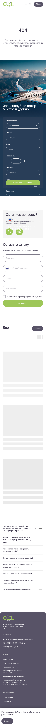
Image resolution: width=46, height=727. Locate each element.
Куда (8, 144)
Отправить (22, 303)
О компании (8, 697)
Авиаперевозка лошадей (13, 676)
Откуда (9, 132)
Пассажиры (10, 156)
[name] (23, 258)
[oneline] (23, 288)
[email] (23, 278)
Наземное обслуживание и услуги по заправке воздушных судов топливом (15, 682)
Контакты (7, 701)
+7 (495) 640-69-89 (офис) (14, 643)
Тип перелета (11, 121)
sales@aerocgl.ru (10, 646)
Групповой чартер (11, 663)
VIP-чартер (8, 660)
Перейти (37, 329)
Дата (8, 168)
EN (30, 4)
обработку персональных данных (29, 297)
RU (25, 4)
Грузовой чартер (10, 667)
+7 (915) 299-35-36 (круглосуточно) (18, 640)
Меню (38, 4)
